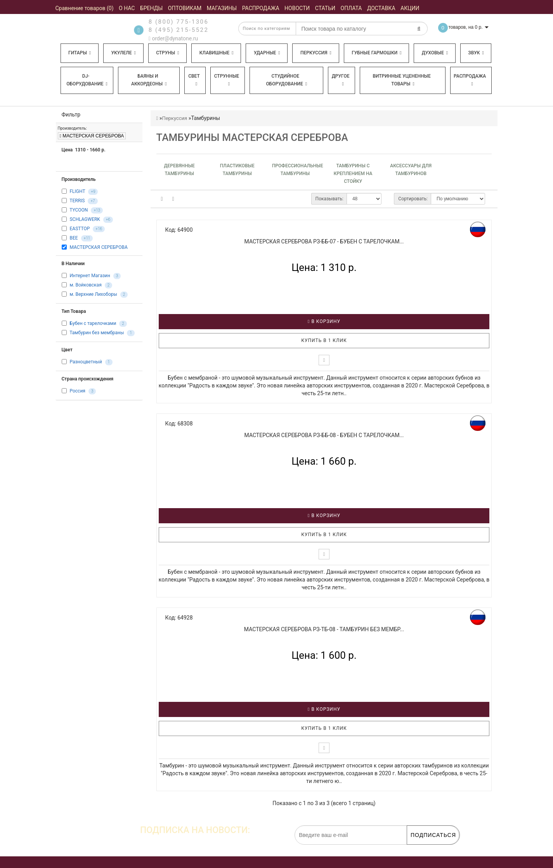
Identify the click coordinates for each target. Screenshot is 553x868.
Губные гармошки (376, 53)
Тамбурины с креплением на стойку (353, 173)
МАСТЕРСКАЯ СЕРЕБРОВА (92, 136)
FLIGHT (77, 191)
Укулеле (123, 53)
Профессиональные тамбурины (295, 169)
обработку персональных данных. (422, 848)
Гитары (79, 53)
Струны (167, 53)
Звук (476, 53)
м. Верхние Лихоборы (93, 294)
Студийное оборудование (286, 80)
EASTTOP (79, 228)
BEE (73, 238)
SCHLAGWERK (84, 219)
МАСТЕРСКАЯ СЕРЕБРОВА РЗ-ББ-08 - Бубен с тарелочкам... (324, 435)
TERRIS (77, 200)
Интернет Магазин (89, 276)
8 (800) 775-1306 (179, 21)
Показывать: (329, 198)
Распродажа (470, 79)
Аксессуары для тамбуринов (411, 169)
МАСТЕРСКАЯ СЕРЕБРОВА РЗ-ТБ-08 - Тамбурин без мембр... (324, 629)
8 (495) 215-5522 (179, 29)
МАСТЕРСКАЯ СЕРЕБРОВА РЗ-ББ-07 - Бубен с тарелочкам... (324, 241)
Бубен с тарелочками (92, 323)
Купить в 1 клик (324, 340)
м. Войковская (85, 285)
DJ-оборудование (86, 80)
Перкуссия (315, 53)
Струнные (226, 79)
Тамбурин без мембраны (96, 333)
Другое (341, 79)
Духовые (435, 53)
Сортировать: (413, 198)
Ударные (267, 53)
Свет (194, 79)
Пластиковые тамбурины (237, 169)
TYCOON (78, 210)
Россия (77, 391)
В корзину (324, 321)
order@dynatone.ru (173, 38)
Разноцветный (85, 362)
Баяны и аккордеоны (149, 80)
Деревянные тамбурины (179, 169)
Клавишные (216, 53)
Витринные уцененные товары (401, 80)
